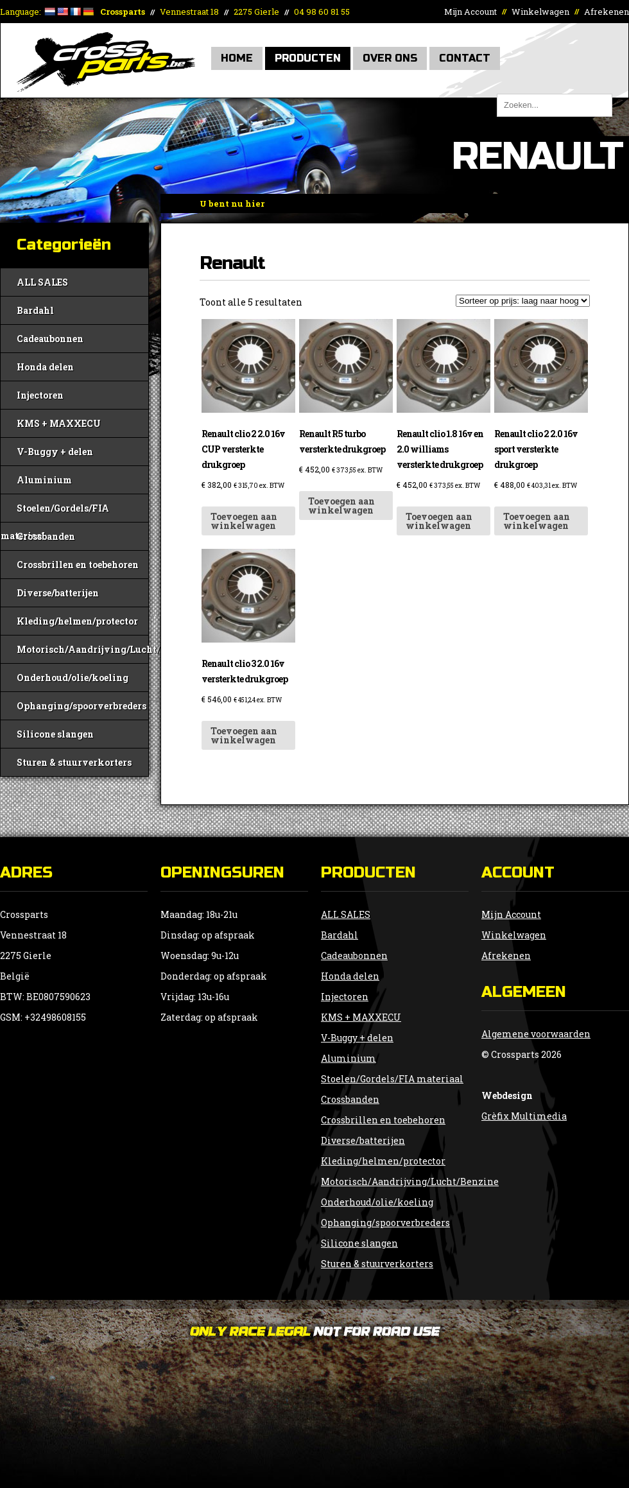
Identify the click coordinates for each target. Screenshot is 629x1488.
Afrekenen (606, 11)
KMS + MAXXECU (59, 423)
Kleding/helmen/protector (77, 621)
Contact (464, 58)
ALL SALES (42, 282)
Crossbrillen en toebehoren (78, 564)
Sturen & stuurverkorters (74, 762)
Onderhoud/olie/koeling (72, 677)
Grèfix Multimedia (524, 1116)
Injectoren (40, 395)
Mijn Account (470, 11)
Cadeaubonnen (50, 339)
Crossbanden (46, 536)
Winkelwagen (540, 11)
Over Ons (390, 58)
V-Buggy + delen (55, 452)
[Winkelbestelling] (523, 301)
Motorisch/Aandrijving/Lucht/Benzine (82, 649)
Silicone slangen (55, 734)
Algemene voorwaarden (535, 1034)
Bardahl (35, 310)
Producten (308, 58)
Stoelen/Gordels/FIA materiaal (55, 512)
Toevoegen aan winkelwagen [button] (244, 521)
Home (237, 58)
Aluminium (44, 480)
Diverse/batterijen (58, 593)
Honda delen (45, 367)
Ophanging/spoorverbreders (81, 706)
